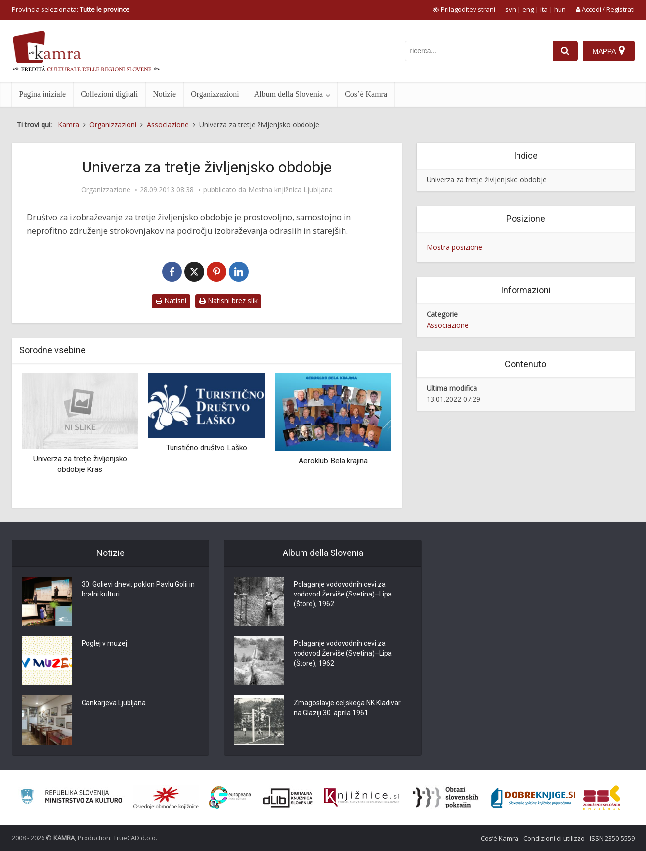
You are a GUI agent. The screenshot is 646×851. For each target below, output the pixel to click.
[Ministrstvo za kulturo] (71, 797)
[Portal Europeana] (230, 797)
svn (510, 9)
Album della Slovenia (288, 94)
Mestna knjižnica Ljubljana (290, 189)
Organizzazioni (215, 94)
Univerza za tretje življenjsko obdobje (487, 179)
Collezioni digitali (109, 94)
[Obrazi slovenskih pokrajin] (445, 797)
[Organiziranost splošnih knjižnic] (166, 797)
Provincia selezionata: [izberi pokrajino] (70, 9)
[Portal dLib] (288, 797)
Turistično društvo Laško (206, 447)
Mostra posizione (454, 247)
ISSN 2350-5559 (612, 838)
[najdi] (565, 51)
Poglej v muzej (104, 643)
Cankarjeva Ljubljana (114, 703)
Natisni (171, 300)
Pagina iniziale (42, 94)
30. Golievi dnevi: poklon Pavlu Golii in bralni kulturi (138, 589)
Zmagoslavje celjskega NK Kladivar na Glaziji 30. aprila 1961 (347, 708)
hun (560, 9)
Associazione (448, 325)
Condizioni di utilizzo (554, 838)
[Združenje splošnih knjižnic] (601, 797)
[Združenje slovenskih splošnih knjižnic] (361, 798)
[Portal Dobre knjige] (533, 798)
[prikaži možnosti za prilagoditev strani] (464, 9)
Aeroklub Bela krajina (333, 460)
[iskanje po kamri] (479, 51)
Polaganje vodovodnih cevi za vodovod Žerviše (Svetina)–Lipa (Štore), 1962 (343, 594)
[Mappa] (609, 51)
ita (544, 9)
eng (528, 9)
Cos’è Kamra (366, 94)
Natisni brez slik (228, 300)
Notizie (164, 94)
